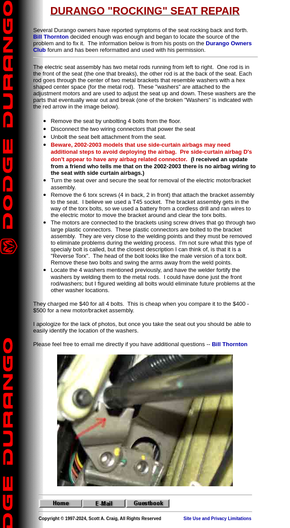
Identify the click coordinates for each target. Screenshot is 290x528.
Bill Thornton (51, 36)
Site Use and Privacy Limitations (218, 518)
